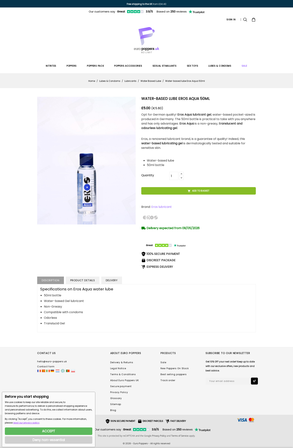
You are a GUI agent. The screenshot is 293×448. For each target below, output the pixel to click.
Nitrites (51, 65)
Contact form (46, 366)
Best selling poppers (174, 374)
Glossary (116, 398)
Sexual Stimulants (164, 65)
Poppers (72, 65)
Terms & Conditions (123, 374)
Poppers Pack (95, 65)
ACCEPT (48, 431)
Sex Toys (192, 65)
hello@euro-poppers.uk (52, 361)
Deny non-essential (49, 440)
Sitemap (115, 404)
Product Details (82, 280)
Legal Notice (118, 368)
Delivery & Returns (121, 362)
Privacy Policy (119, 392)
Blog (113, 410)
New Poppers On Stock (175, 368)
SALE (244, 65)
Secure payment (121, 386)
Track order (168, 380)
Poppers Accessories (128, 65)
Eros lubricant (161, 207)
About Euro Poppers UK (124, 380)
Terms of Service (179, 435)
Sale (163, 362)
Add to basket (198, 191)
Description (50, 280)
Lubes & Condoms (219, 65)
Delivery (112, 280)
